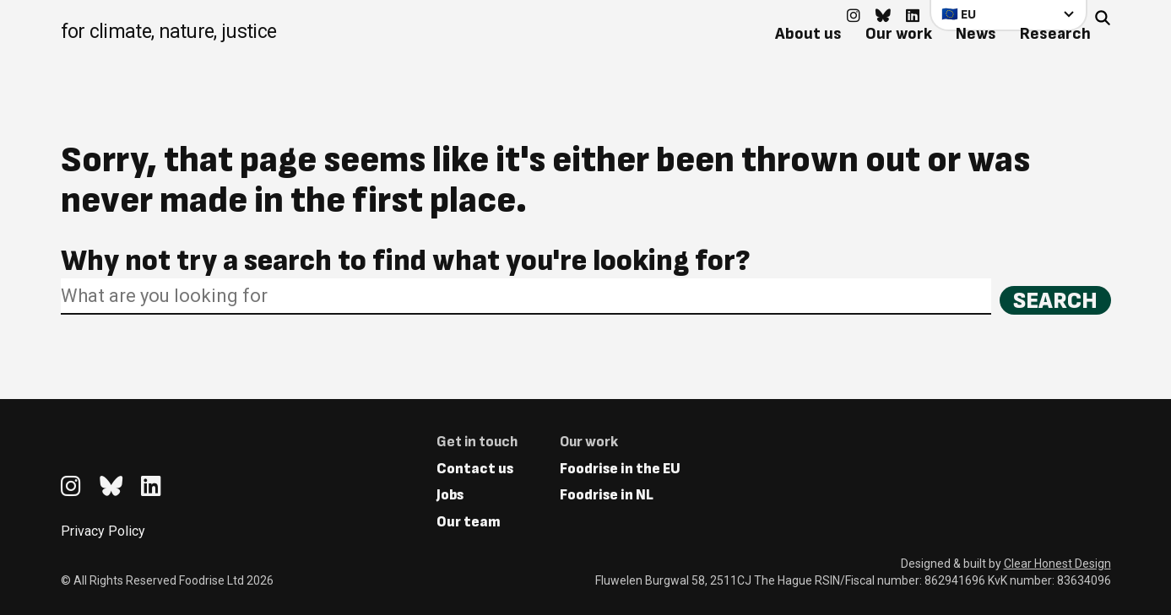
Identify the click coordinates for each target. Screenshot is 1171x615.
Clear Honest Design (1057, 563)
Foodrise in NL (606, 495)
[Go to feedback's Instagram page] (853, 16)
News (976, 34)
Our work (898, 34)
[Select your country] (1008, 15)
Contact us (474, 468)
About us (808, 34)
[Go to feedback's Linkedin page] (912, 16)
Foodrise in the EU (620, 468)
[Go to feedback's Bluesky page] (883, 16)
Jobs (450, 495)
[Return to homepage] (169, 33)
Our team (468, 522)
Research (1055, 34)
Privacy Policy (103, 531)
